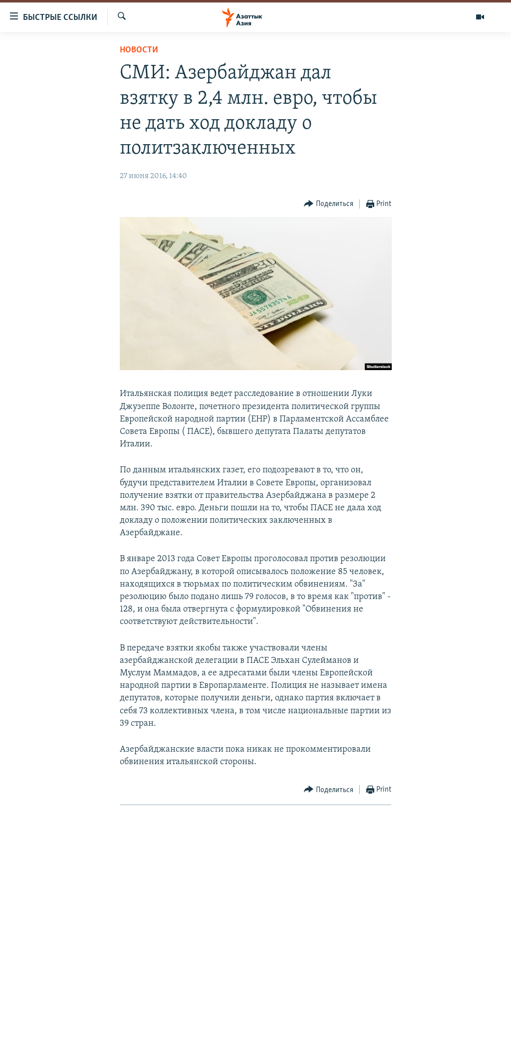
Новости (139, 50)
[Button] (328, 204)
